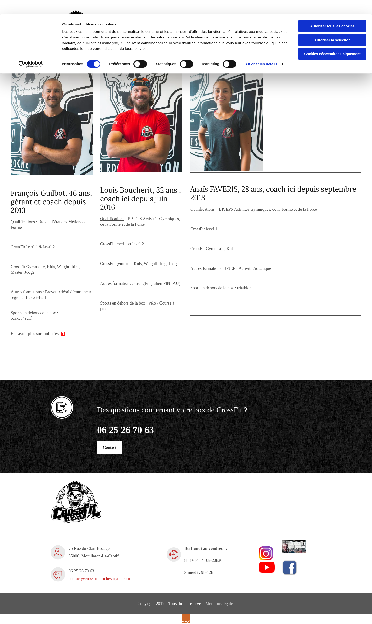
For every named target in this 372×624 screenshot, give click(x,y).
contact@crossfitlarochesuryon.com (99, 578)
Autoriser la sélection (332, 26)
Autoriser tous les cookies (332, 12)
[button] (109, 447)
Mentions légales (219, 603)
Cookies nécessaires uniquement (332, 40)
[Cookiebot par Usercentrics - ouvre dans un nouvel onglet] (30, 49)
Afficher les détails (261, 50)
